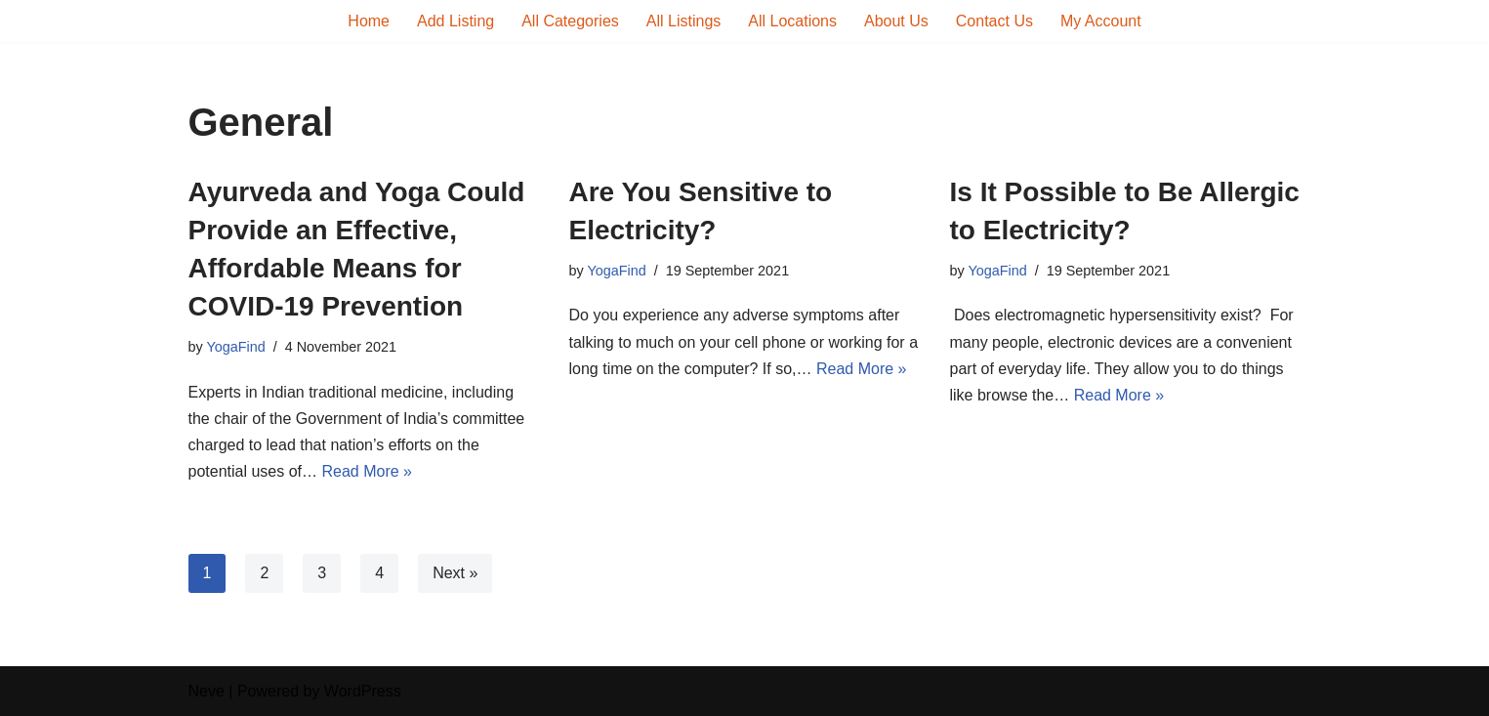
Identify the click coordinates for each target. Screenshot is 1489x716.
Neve (206, 691)
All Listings (683, 21)
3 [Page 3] (321, 573)
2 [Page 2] (264, 573)
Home (369, 21)
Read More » (366, 471)
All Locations (792, 21)
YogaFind (235, 347)
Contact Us (994, 21)
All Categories (570, 21)
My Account (1100, 21)
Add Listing (455, 21)
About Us (896, 21)
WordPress (362, 691)
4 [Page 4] (379, 573)
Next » (455, 573)
